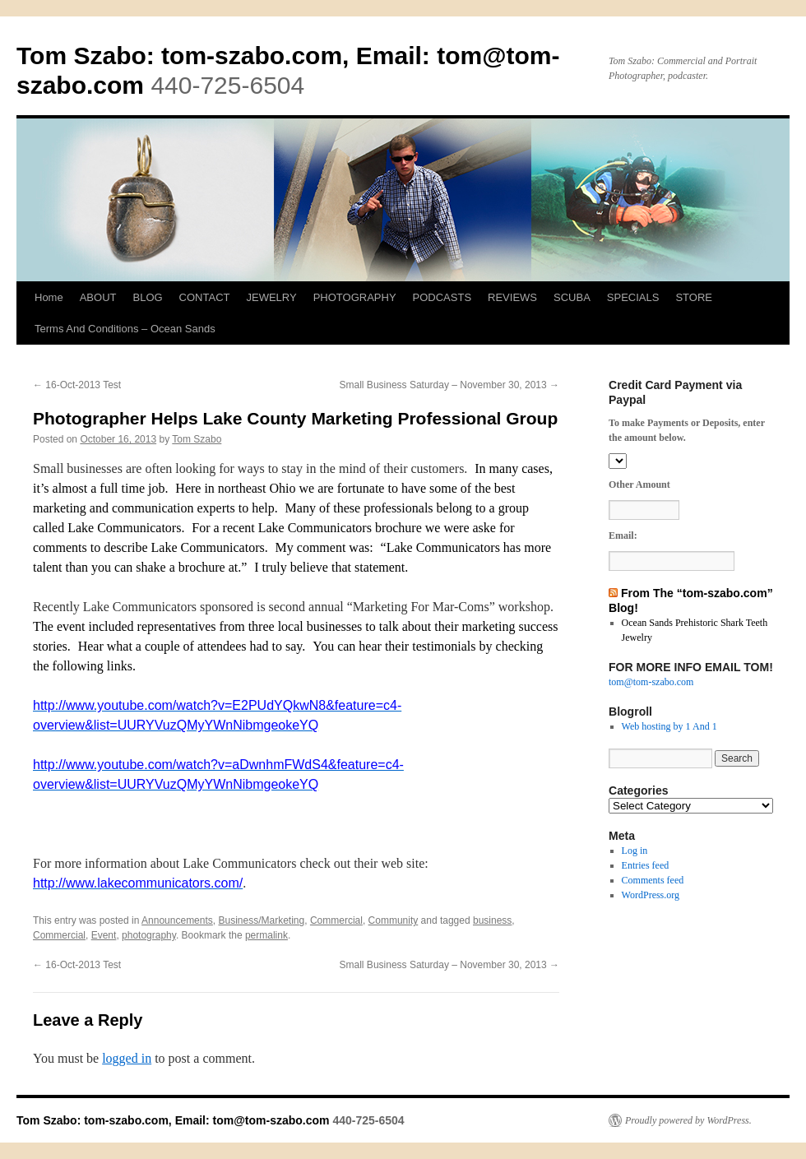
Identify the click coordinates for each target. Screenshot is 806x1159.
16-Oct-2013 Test (77, 385)
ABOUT (98, 297)
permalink (266, 935)
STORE (693, 297)
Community (393, 920)
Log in (635, 850)
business (492, 920)
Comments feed (653, 880)
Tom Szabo (196, 439)
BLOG (147, 297)
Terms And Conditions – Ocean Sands (125, 328)
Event (104, 935)
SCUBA (572, 297)
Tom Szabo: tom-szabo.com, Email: (226, 55)
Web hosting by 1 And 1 (669, 726)
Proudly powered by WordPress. (688, 1120)
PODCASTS (442, 297)
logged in (126, 1058)
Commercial (336, 920)
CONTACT (204, 297)
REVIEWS (512, 297)
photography (149, 935)
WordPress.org (650, 895)
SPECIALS (633, 297)
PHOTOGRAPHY (354, 297)
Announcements (177, 920)
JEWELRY (271, 297)
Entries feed (645, 865)
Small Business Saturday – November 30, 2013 (449, 385)
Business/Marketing (261, 920)
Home (49, 297)
